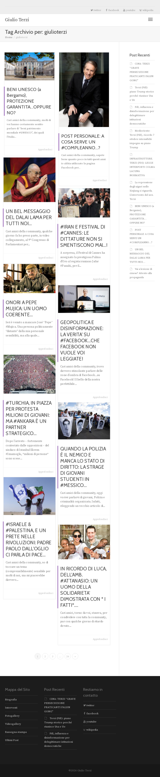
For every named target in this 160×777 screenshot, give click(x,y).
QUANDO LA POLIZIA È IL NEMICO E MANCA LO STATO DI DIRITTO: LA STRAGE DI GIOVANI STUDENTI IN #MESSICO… (83, 466)
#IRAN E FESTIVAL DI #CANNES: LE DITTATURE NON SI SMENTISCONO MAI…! (84, 236)
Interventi (11, 707)
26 (67, 656)
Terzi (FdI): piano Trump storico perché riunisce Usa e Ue (58, 722)
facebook (112, 10)
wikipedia (146, 10)
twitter (95, 10)
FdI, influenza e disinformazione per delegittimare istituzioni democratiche (142, 115)
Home (8, 37)
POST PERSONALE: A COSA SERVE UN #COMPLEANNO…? (82, 143)
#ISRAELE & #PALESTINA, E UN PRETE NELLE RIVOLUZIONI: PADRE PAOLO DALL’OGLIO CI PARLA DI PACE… (29, 539)
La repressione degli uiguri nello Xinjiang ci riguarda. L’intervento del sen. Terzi (142, 191)
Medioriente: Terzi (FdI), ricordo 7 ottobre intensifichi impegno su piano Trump (142, 139)
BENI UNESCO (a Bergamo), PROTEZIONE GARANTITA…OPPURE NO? (29, 101)
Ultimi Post (12, 740)
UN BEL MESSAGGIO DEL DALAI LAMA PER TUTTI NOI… (29, 216)
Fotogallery (12, 715)
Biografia (11, 699)
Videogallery (13, 724)
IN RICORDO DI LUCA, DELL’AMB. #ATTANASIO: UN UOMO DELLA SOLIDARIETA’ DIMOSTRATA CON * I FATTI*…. (83, 586)
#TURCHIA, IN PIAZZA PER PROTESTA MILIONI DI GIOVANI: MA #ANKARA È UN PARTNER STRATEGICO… (29, 417)
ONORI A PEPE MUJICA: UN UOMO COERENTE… (27, 309)
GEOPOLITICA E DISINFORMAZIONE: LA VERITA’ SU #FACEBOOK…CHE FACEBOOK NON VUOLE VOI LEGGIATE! (82, 341)
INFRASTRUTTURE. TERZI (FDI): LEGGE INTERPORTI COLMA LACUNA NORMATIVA (142, 167)
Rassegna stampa (16, 732)
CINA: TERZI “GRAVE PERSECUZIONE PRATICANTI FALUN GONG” (141, 72)
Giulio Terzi (17, 20)
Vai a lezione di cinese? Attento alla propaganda (141, 273)
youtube (129, 10)
